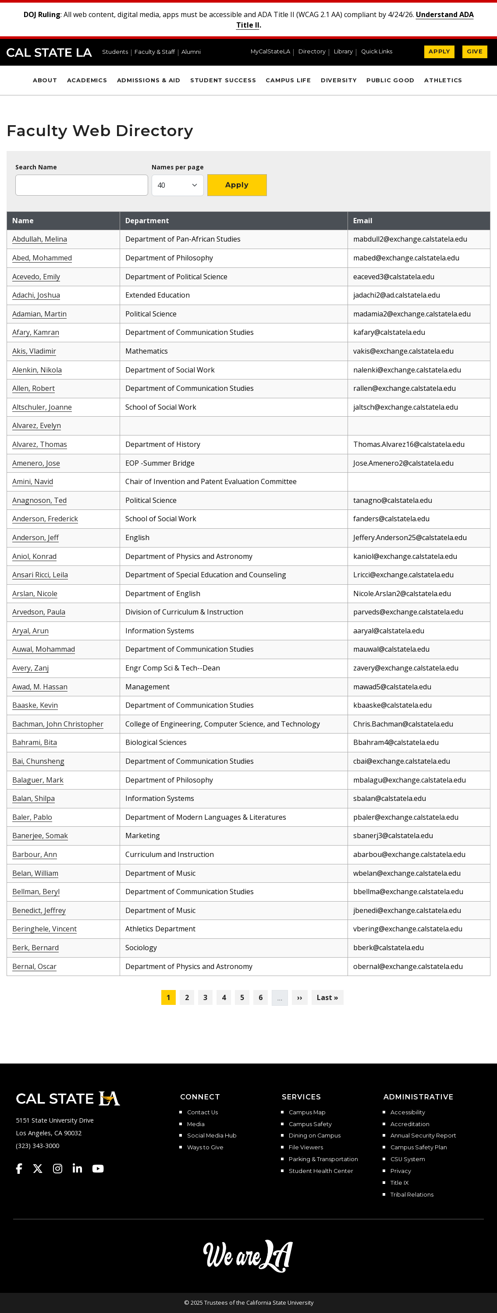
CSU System (407, 1159)
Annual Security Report (423, 1136)
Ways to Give (205, 1147)
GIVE (475, 51)
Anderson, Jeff (35, 537)
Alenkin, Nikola (37, 370)
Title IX (399, 1183)
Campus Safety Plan (418, 1147)
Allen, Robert (33, 388)
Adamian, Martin (39, 314)
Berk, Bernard (35, 947)
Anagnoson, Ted (39, 500)
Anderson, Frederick (45, 518)
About (45, 80)
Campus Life (288, 80)
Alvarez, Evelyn (36, 425)
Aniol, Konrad (34, 556)
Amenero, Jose (36, 463)
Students (115, 52)
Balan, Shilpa (33, 798)
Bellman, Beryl (36, 891)
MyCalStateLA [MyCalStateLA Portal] (270, 52)
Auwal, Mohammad (43, 649)
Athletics (443, 80)
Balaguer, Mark (38, 780)
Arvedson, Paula (38, 612)
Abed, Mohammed (42, 258)
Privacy (400, 1171)
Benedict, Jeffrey (39, 910)
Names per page (178, 167)
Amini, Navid (32, 481)
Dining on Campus (315, 1136)
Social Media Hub (212, 1136)
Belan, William (35, 873)
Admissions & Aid (149, 80)
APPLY (439, 51)
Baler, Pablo (32, 817)
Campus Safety (310, 1124)
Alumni (191, 52)
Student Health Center (321, 1171)
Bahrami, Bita (34, 742)
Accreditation (410, 1124)
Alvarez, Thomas (39, 444)
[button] (380, 52)
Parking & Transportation (323, 1159)
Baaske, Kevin (35, 705)
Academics (87, 80)
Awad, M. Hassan (39, 687)
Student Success (223, 80)
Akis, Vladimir (34, 351)
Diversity (339, 80)
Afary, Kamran (35, 332)
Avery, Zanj (30, 668)
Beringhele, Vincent (44, 929)
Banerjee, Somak (40, 835)
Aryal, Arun (30, 630)
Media (196, 1124)
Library (343, 52)
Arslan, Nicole (34, 593)
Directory (312, 52)
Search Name (36, 167)
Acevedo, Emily (36, 276)
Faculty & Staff (155, 52)
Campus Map (307, 1112)
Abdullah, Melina (39, 239)
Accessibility (407, 1112)
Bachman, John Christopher (57, 724)
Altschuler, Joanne (42, 407)
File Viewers (306, 1147)
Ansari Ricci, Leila (40, 574)
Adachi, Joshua (36, 295)
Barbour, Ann (34, 854)
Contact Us (202, 1112)
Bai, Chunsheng (38, 761)
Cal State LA (49, 52)
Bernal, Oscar (34, 966)
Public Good (390, 80)
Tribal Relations (411, 1195)
